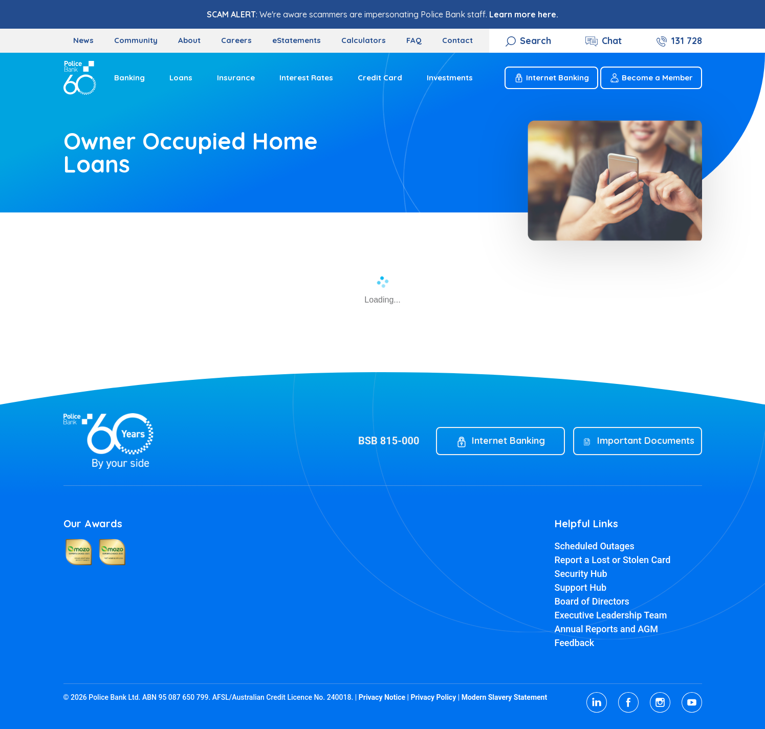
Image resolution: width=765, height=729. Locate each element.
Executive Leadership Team (611, 615)
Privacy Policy (433, 697)
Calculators (363, 40)
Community (136, 40)
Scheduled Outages (595, 546)
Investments (450, 77)
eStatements (296, 40)
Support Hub (581, 587)
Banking (129, 77)
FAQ (414, 40)
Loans (180, 77)
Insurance (236, 77)
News (83, 40)
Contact (457, 40)
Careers (236, 40)
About (189, 40)
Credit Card (380, 77)
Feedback (575, 642)
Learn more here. (523, 14)
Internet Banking (551, 78)
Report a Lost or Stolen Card (613, 559)
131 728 (686, 41)
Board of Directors (592, 601)
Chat (612, 41)
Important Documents (645, 440)
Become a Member (651, 78)
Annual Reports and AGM (607, 629)
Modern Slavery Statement (505, 697)
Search (535, 41)
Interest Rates (306, 77)
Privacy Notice (382, 697)
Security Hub (581, 573)
